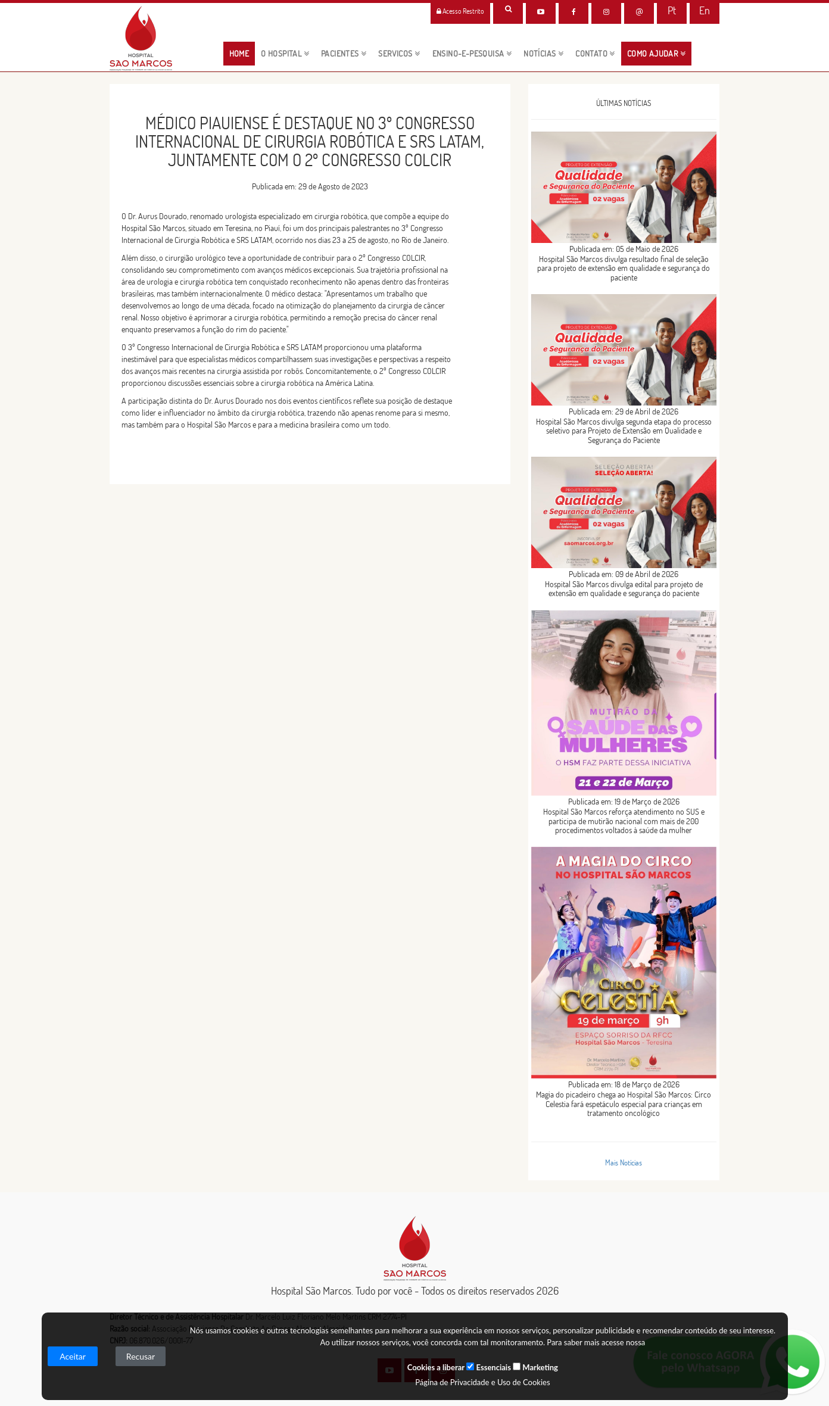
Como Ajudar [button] (656, 53)
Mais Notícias (623, 1162)
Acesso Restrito (460, 11)
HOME (242, 53)
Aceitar (73, 1356)
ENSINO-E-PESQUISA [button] (472, 53)
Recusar (140, 1356)
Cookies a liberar (436, 1367)
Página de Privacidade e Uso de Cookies (482, 1382)
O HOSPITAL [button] (285, 53)
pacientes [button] (343, 53)
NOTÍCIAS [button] (543, 53)
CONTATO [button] (595, 53)
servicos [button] (399, 53)
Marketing (535, 1367)
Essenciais (488, 1367)
